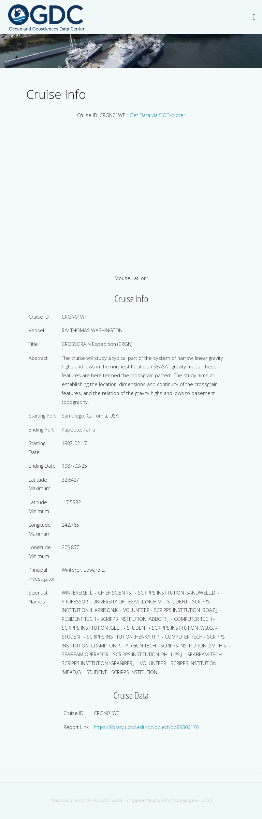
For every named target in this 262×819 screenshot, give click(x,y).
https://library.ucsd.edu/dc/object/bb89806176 (146, 727)
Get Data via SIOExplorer (157, 115)
